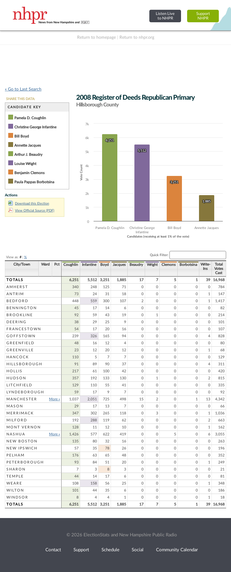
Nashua (15, 434)
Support (81, 550)
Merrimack (20, 413)
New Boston (21, 441)
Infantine (89, 264)
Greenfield (20, 343)
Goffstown (21, 336)
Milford (16, 420)
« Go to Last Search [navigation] (23, 89)
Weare (14, 483)
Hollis (14, 371)
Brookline (19, 315)
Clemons (169, 264)
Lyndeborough (25, 392)
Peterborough (25, 462)
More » (54, 399)
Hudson (16, 378)
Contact (53, 550)
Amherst (17, 287)
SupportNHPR (203, 16)
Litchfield (19, 385)
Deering (16, 322)
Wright (152, 264)
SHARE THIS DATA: (20, 99)
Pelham (15, 455)
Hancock (17, 357)
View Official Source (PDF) (31, 210)
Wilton (15, 490)
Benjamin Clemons (29, 173)
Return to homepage (96, 37)
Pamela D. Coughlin (30, 118)
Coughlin (70, 264)
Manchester (21, 399)
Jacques (119, 264)
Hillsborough (24, 364)
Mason (14, 406)
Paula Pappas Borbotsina (34, 182)
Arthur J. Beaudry (28, 154)
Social (138, 550)
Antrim (15, 294)
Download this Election (28, 203)
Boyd (104, 264)
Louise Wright (25, 164)
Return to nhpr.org (136, 37)
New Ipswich (21, 448)
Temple (15, 476)
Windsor (17, 497)
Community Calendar (177, 550)
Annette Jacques (27, 145)
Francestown (23, 329)
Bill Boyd (21, 136)
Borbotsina (188, 264)
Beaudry (136, 264)
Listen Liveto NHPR (165, 16)
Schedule (110, 550)
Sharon (16, 469)
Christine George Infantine (35, 127)
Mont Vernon (23, 427)
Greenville (20, 350)
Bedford (17, 301)
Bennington (21, 308)
